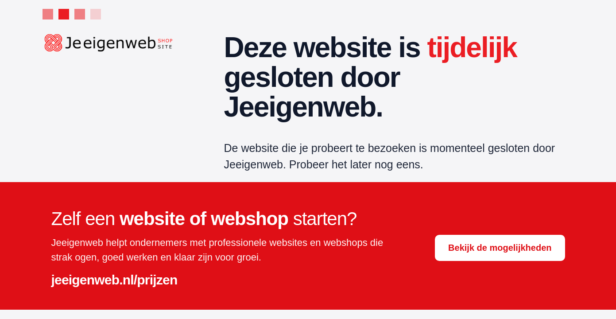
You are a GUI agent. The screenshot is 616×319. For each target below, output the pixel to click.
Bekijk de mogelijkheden (499, 248)
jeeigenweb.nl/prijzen (114, 279)
